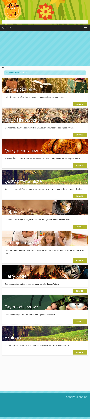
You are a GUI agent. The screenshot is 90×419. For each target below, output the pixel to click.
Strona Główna (12, 72)
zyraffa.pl (6, 27)
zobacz (80, 104)
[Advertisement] (45, 48)
